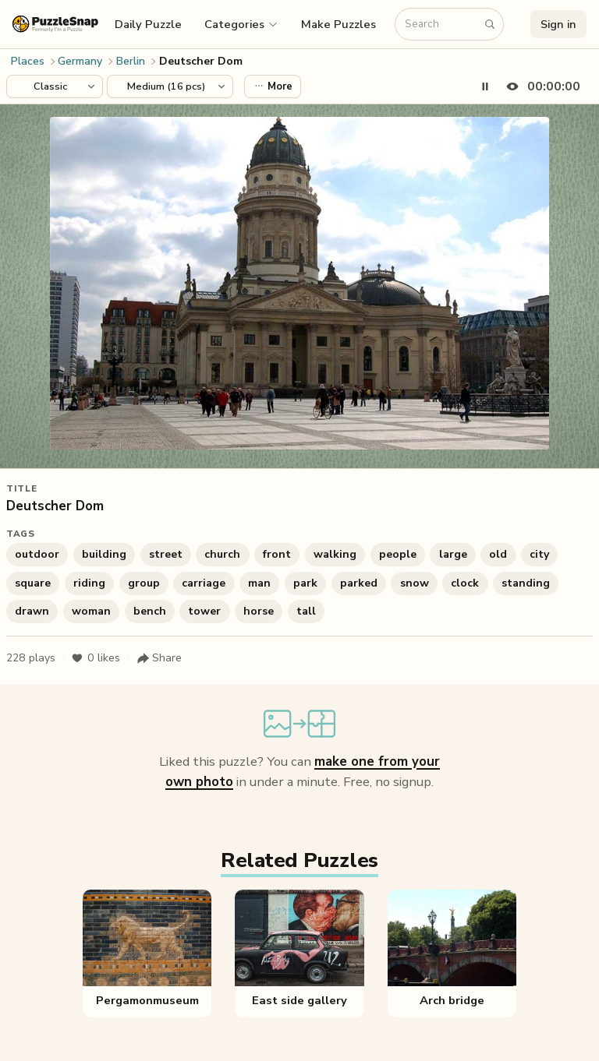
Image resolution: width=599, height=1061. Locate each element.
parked (358, 583)
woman (91, 611)
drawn (32, 611)
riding (89, 583)
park (305, 583)
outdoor (37, 554)
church (222, 554)
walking (335, 554)
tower (204, 611)
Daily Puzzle (148, 24)
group (144, 583)
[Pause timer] (485, 86)
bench (149, 611)
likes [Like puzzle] (95, 658)
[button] (242, 24)
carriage (203, 583)
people (397, 554)
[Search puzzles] (441, 24)
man (259, 583)
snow (414, 583)
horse (258, 611)
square (33, 583)
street (166, 554)
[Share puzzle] (159, 658)
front (277, 554)
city (539, 554)
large (453, 554)
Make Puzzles (338, 24)
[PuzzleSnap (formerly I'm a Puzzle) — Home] (55, 24)
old (498, 554)
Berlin (130, 61)
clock (465, 583)
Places (27, 61)
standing (526, 583)
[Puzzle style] (54, 86)
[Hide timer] (540, 86)
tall (306, 611)
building (104, 554)
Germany (80, 61)
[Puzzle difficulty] (170, 86)
